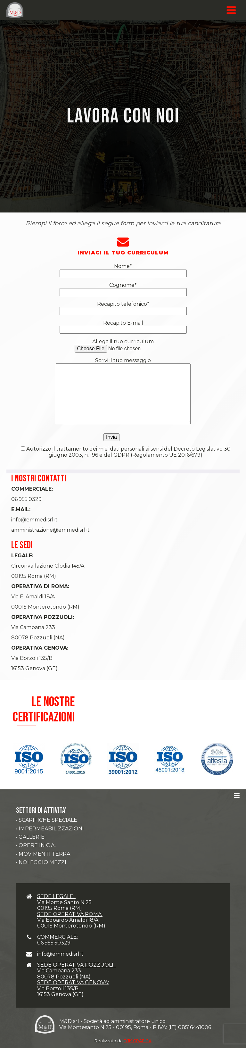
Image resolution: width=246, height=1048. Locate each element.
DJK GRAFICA (138, 1040)
